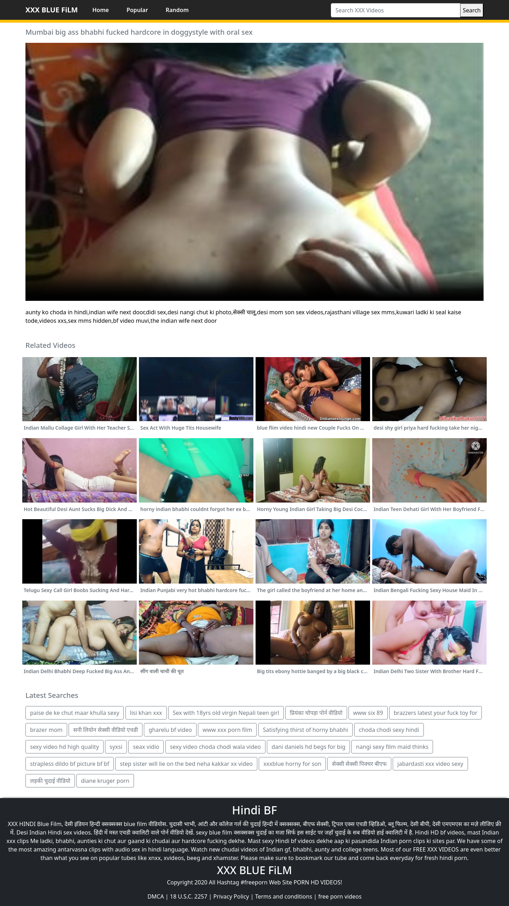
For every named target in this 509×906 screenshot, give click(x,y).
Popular (137, 10)
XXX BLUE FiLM (51, 10)
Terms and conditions (283, 896)
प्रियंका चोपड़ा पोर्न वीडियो (316, 713)
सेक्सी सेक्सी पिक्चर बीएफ (359, 764)
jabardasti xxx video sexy (430, 764)
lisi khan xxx (146, 713)
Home (100, 10)
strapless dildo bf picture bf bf (69, 764)
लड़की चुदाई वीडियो (50, 781)
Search (472, 10)
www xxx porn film (227, 730)
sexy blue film (214, 832)
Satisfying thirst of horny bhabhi (305, 730)
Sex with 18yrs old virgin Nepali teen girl (226, 713)
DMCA (155, 896)
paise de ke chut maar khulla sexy (74, 713)
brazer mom (46, 730)
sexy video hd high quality (64, 747)
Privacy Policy (231, 896)
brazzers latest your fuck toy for (436, 713)
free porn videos (340, 896)
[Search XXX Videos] (395, 10)
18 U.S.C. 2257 (188, 896)
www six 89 (368, 713)
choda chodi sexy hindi (389, 730)
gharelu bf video (170, 730)
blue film (135, 824)
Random (177, 10)
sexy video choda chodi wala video (215, 747)
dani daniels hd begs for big (308, 747)
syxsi (116, 747)
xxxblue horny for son (292, 764)
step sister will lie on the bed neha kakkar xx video (186, 764)
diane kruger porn (105, 781)
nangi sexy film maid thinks (392, 747)
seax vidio (146, 747)
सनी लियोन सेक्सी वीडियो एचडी (105, 730)
